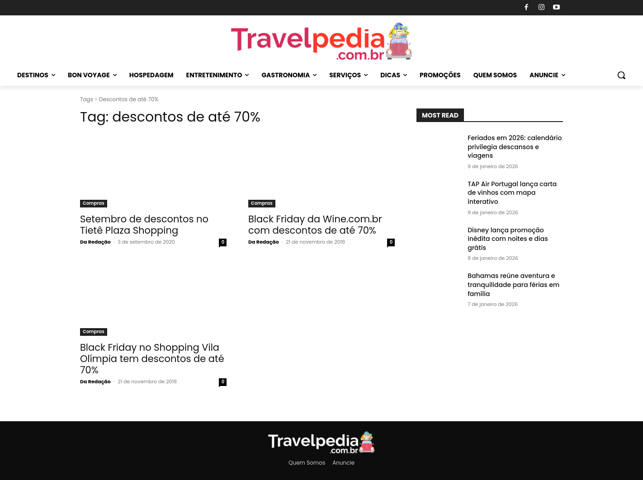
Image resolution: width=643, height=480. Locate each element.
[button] (621, 75)
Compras (93, 203)
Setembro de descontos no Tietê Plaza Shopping (144, 224)
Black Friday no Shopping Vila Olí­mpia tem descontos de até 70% (152, 358)
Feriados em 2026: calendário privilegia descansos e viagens (515, 146)
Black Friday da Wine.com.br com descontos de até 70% (315, 224)
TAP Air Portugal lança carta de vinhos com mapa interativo (512, 192)
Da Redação (95, 241)
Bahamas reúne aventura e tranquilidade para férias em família (513, 284)
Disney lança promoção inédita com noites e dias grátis (508, 239)
